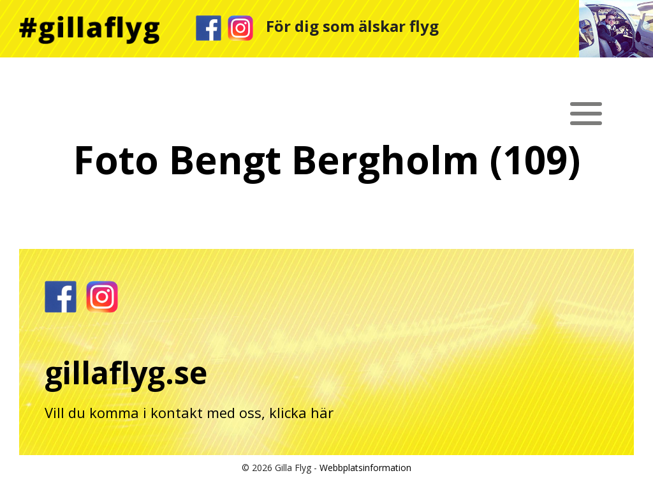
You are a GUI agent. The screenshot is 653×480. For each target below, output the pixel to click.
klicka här (301, 412)
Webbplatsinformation (365, 467)
